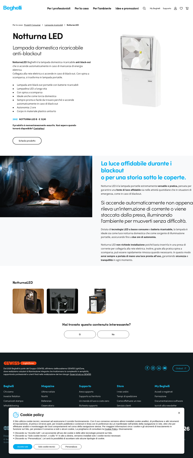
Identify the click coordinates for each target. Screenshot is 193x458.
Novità (44, 396)
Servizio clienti (124, 405)
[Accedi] (175, 8)
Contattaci (38, 128)
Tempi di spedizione (127, 396)
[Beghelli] (12, 7)
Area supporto (86, 391)
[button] (181, 8)
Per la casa (82, 8)
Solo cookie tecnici (46, 447)
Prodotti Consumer (32, 25)
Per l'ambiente (102, 8)
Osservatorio (47, 405)
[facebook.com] (147, 368)
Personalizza (71, 447)
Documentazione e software (169, 400)
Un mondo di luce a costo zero (94, 400)
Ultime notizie (48, 391)
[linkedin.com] (159, 368)
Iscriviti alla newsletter (166, 405)
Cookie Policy (111, 429)
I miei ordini (122, 391)
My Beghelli (155, 8)
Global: (181, 368)
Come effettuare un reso (129, 400)
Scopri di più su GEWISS (80, 374)
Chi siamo (8, 391)
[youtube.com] (164, 368)
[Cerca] (144, 8)
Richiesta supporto (88, 405)
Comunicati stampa (13, 400)
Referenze (46, 400)
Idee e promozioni (127, 8)
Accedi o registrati (164, 391)
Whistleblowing (11, 405)
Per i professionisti (58, 8)
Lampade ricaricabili (54, 25)
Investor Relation (11, 396)
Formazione (160, 396)
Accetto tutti (22, 447)
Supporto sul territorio (90, 396)
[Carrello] (188, 8)
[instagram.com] (153, 368)
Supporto (167, 8)
